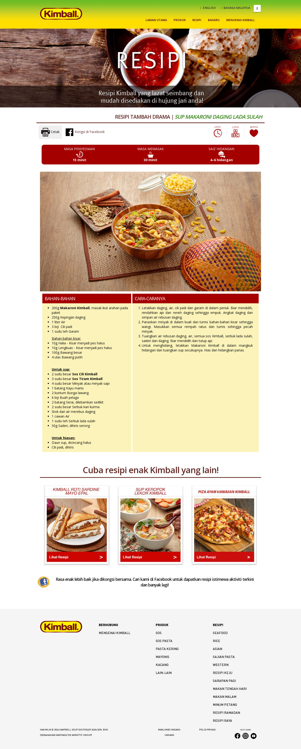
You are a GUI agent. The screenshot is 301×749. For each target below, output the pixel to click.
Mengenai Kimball (240, 20)
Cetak (50, 132)
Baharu (214, 20)
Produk (180, 20)
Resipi (196, 20)
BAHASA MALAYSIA (235, 8)
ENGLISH (208, 8)
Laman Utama (156, 20)
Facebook (257, 8)
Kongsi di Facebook (85, 132)
